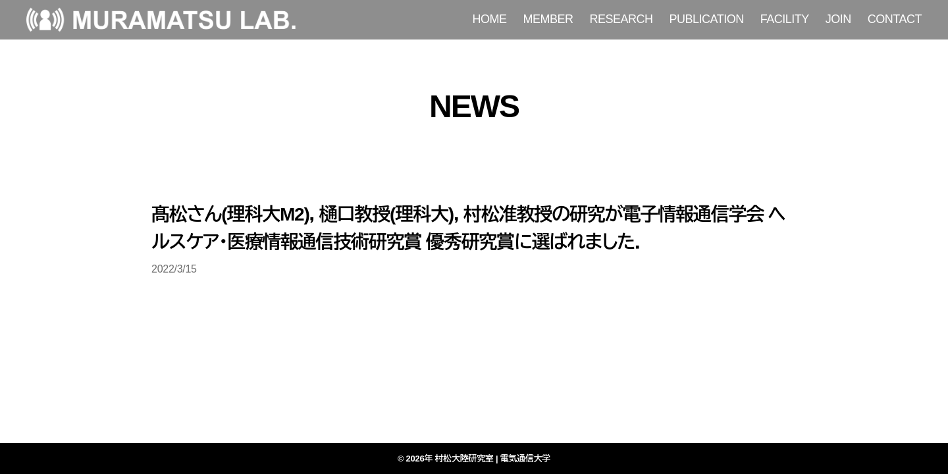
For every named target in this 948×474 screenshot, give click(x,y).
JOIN (838, 19)
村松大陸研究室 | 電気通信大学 (493, 458)
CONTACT (895, 19)
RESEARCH (621, 19)
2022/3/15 (174, 269)
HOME (490, 19)
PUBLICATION (707, 19)
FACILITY (784, 19)
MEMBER (548, 19)
